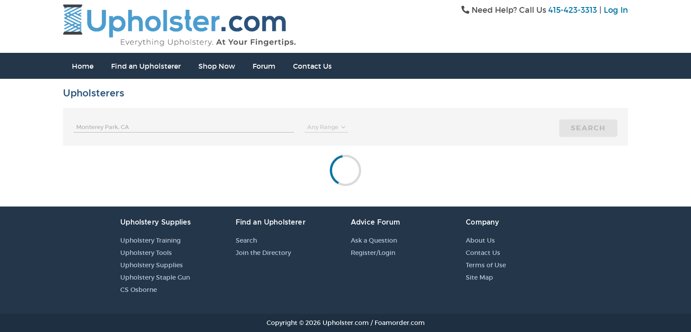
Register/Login (373, 253)
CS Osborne (138, 290)
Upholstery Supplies (151, 265)
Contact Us (312, 66)
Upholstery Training (150, 240)
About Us (480, 240)
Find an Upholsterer (146, 66)
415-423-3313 (572, 10)
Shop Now (216, 66)
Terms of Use (486, 265)
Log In (616, 10)
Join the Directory (263, 253)
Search (588, 128)
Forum (264, 66)
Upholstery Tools (146, 253)
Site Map (479, 277)
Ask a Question (374, 240)
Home (82, 66)
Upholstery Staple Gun (155, 277)
